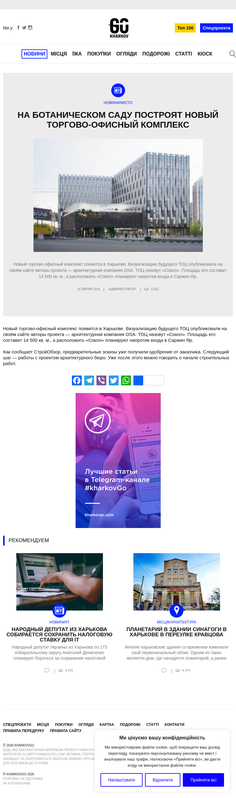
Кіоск (205, 53)
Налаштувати (121, 779)
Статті (183, 53)
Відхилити (163, 779)
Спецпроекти (216, 27)
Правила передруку (23, 731)
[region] (162, 761)
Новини (34, 53)
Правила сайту (65, 731)
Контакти (174, 725)
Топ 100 (185, 27)
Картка (107, 725)
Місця (59, 53)
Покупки (99, 53)
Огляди (126, 53)
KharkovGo (118, 28)
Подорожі (156, 53)
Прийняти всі (203, 779)
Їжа (77, 53)
